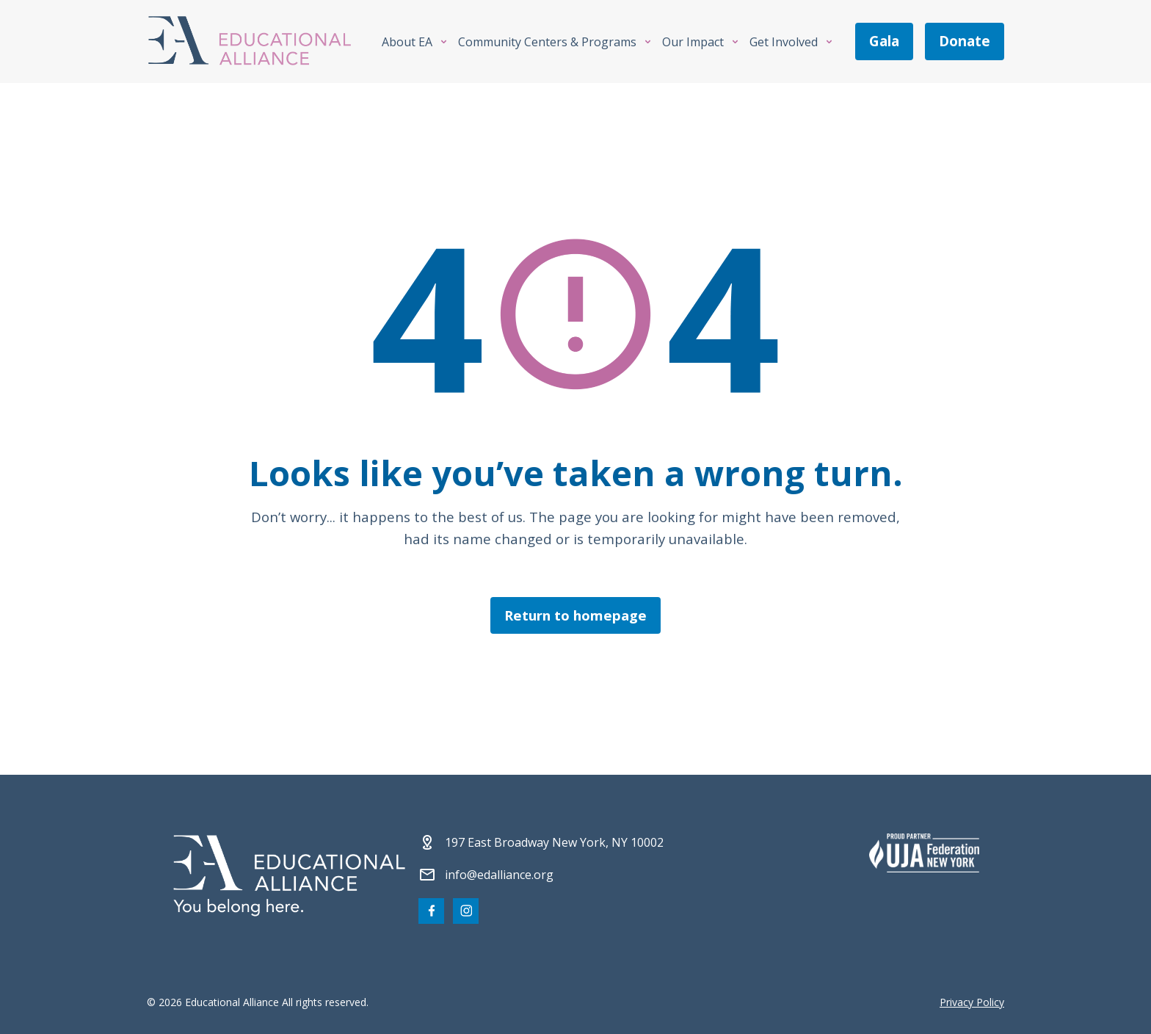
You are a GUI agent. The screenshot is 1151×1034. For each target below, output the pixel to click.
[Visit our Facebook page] (431, 911)
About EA (407, 42)
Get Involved (783, 42)
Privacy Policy (972, 1002)
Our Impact (693, 42)
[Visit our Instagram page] (466, 911)
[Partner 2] (924, 853)
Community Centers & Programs (547, 42)
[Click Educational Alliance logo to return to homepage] (249, 41)
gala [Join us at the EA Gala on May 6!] (884, 41)
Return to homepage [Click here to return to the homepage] (575, 615)
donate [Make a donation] (964, 41)
